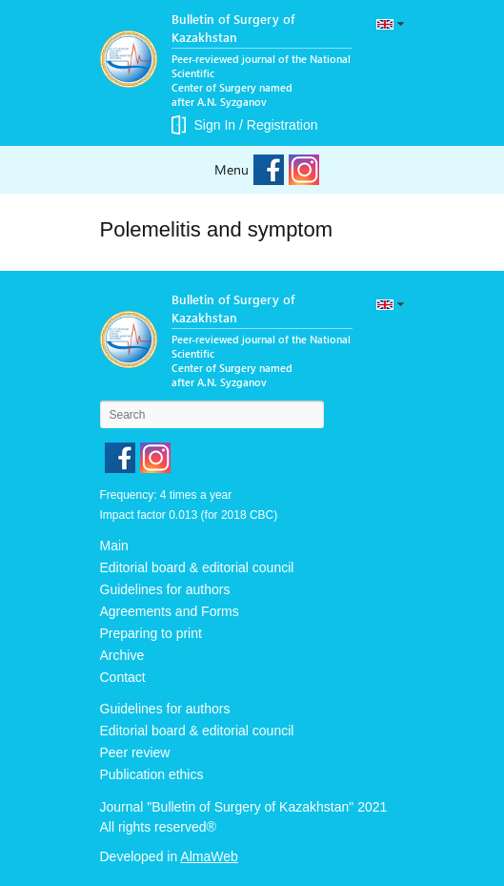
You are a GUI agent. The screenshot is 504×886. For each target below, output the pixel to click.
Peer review (135, 752)
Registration (282, 125)
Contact (123, 677)
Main (114, 545)
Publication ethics (152, 774)
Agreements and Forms (169, 611)
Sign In (215, 125)
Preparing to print (151, 633)
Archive (122, 655)
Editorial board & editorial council (197, 567)
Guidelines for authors (165, 589)
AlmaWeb (208, 856)
